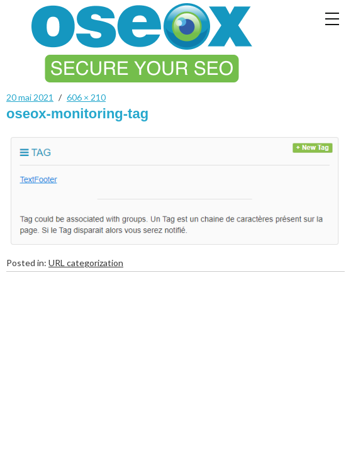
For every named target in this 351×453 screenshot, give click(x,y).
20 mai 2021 (29, 97)
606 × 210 (86, 97)
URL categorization (85, 262)
